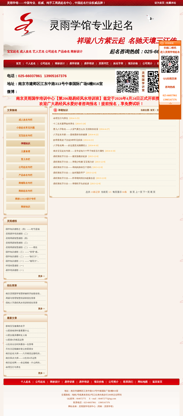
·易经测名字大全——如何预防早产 (74, 172)
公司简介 (147, 63)
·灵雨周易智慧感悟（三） (17, 243)
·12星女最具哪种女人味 (16, 335)
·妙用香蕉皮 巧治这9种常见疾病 (73, 140)
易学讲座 (74, 63)
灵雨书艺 (104, 63)
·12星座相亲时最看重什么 (17, 330)
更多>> (41, 276)
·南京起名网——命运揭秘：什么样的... (23, 362)
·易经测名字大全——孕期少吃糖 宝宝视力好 (79, 162)
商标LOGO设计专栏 (25, 198)
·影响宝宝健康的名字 (15, 326)
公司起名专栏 (25, 167)
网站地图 (143, 382)
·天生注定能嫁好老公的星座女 (19, 349)
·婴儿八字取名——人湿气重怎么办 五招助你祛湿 (81, 129)
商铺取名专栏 (25, 183)
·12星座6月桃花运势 (14, 340)
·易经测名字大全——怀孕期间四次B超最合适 (79, 178)
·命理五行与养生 (13, 367)
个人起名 (31, 63)
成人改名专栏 (25, 119)
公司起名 (45, 63)
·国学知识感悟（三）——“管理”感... (22, 252)
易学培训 (89, 63)
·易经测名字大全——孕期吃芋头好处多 (76, 183)
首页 (18, 63)
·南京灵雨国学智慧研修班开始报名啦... (23, 293)
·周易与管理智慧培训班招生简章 (20, 298)
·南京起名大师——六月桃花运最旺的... (23, 353)
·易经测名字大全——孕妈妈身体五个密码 (78, 167)
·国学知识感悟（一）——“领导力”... (22, 261)
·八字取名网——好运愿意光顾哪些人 (75, 145)
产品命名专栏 (25, 175)
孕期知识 (25, 143)
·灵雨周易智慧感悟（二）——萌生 (21, 247)
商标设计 (60, 63)
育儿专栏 (25, 159)
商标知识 (25, 206)
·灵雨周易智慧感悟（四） (17, 238)
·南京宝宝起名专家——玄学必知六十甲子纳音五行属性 (84, 151)
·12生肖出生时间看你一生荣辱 (19, 344)
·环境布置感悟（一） (15, 265)
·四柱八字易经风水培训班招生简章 (21, 302)
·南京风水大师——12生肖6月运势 (20, 358)
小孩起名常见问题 (25, 127)
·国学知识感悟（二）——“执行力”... (22, 256)
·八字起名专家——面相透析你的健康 (75, 134)
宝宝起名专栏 (25, 135)
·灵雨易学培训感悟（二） (17, 233)
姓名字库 (118, 63)
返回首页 (157, 382)
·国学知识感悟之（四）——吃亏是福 (22, 229)
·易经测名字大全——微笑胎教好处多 (75, 156)
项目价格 (133, 63)
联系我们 (128, 382)
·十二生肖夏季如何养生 (69, 123)
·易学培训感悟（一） (15, 270)
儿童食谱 (25, 151)
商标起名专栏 (25, 191)
